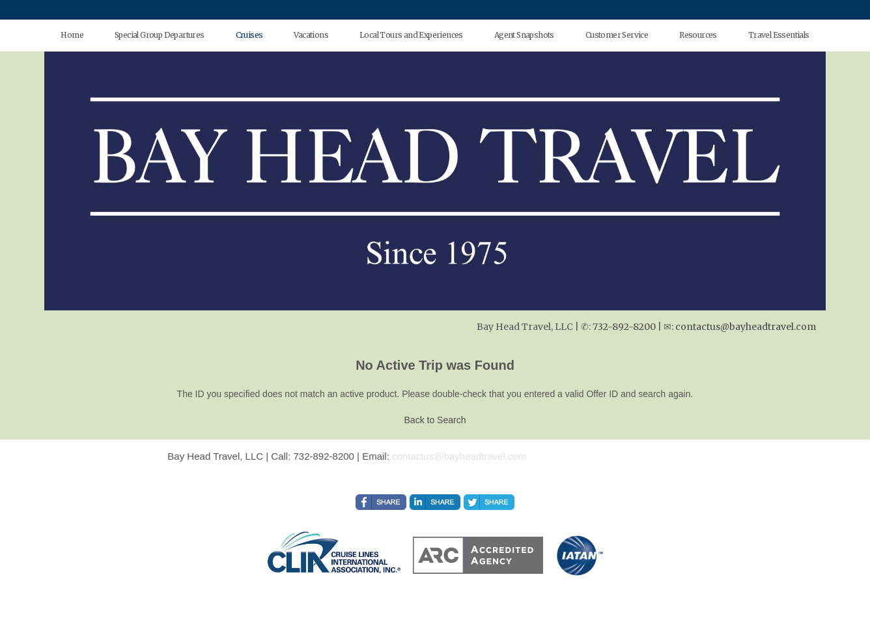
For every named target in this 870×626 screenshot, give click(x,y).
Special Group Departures (159, 35)
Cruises (249, 35)
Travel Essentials (778, 35)
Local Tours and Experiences (411, 35)
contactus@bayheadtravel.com (745, 327)
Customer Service (616, 35)
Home (72, 35)
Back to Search (435, 420)
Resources (698, 35)
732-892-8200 (624, 327)
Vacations (311, 35)
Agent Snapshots (524, 35)
